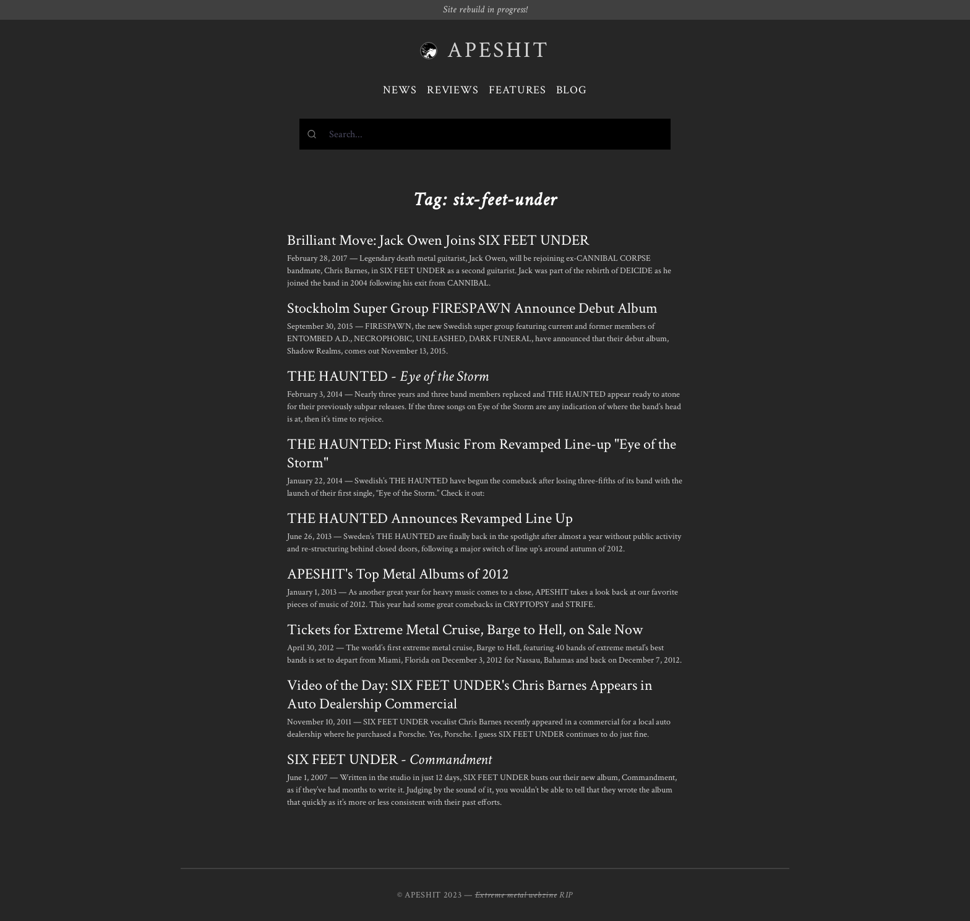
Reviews (453, 90)
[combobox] (485, 134)
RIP (566, 895)
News (400, 90)
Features (517, 90)
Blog (571, 90)
